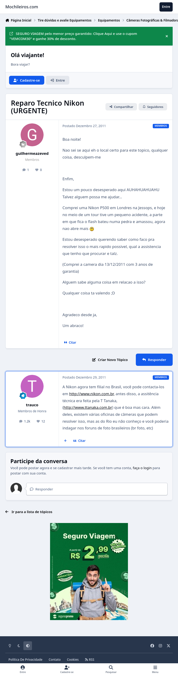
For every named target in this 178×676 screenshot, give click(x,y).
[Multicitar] (65, 441)
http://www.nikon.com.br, (91, 393)
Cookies (73, 660)
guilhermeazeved (32, 153)
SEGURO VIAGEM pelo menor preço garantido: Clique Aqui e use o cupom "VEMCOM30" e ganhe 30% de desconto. (73, 36)
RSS (89, 660)
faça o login (142, 467)
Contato (55, 660)
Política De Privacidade (26, 660)
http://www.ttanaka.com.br (88, 407)
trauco (32, 404)
